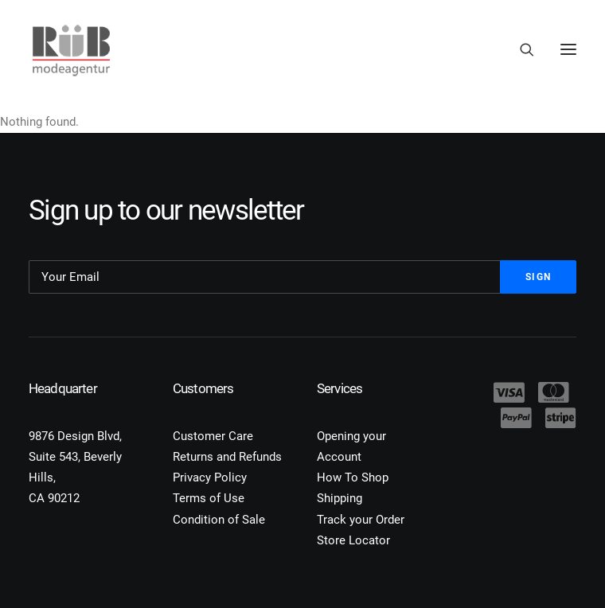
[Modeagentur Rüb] (71, 49)
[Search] (519, 49)
